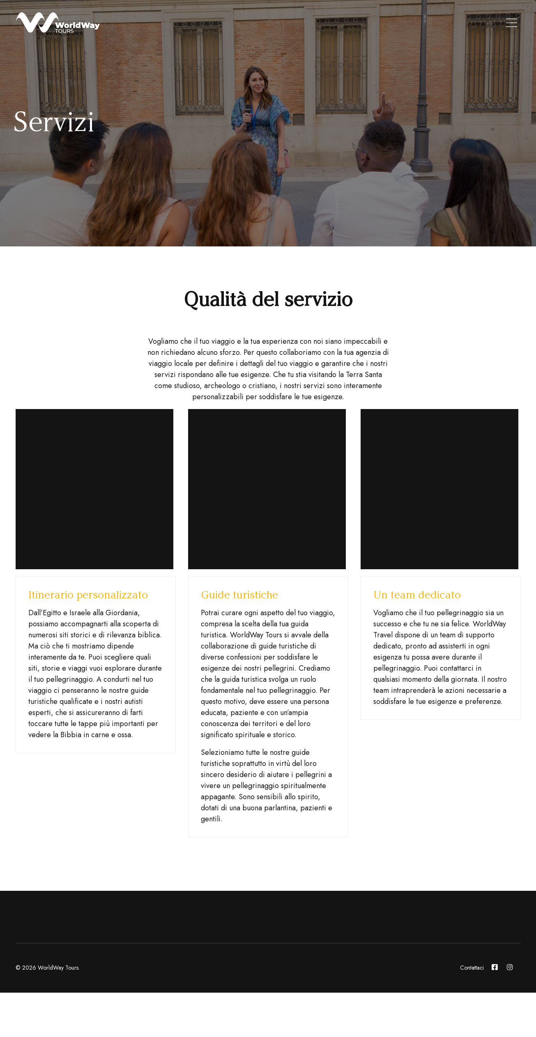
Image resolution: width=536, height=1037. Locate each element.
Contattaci (472, 967)
